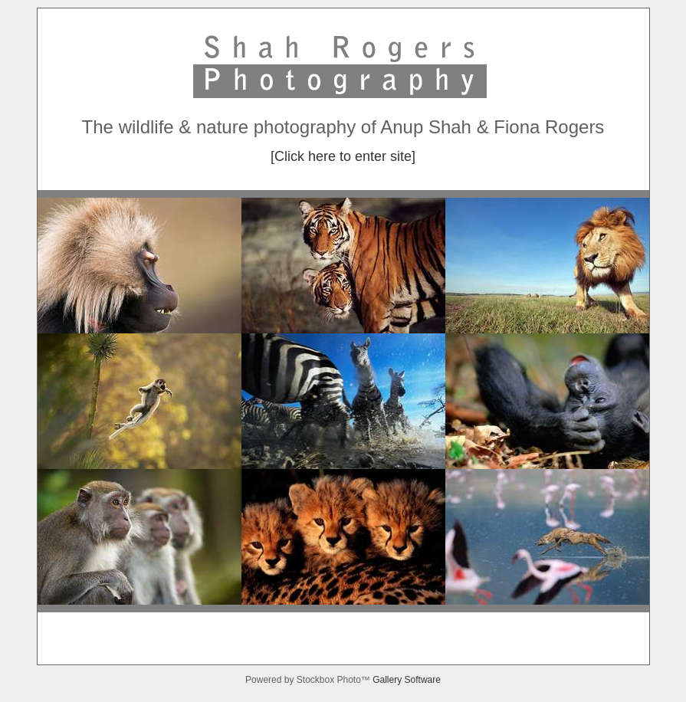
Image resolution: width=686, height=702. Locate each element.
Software (423, 679)
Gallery (388, 679)
